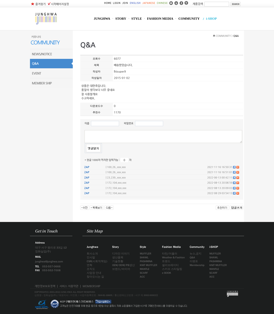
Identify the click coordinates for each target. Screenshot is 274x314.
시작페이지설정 (60, 4)
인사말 (91, 257)
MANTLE (144, 269)
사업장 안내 (94, 272)
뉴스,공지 (195, 253)
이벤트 (194, 261)
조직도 (91, 269)
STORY (120, 18)
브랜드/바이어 (121, 269)
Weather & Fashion (173, 257)
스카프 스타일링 (172, 269)
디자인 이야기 (121, 253)
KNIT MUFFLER (148, 265)
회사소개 (92, 253)
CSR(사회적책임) (97, 261)
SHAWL (144, 257)
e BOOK (166, 272)
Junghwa (92, 247)
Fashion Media (171, 247)
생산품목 (117, 257)
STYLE (136, 18)
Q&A (192, 257)
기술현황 (117, 261)
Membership (197, 265)
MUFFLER (145, 253)
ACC (142, 276)
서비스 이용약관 (69, 286)
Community (197, 247)
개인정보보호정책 (45, 286)
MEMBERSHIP (91, 286)
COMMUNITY (189, 18)
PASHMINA (146, 261)
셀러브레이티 (170, 265)
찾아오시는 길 (95, 276)
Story (115, 247)
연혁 (89, 265)
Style (143, 247)
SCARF (144, 272)
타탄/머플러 (169, 253)
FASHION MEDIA (160, 18)
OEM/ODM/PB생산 (123, 265)
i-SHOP (211, 18)
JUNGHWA (102, 18)
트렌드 (166, 261)
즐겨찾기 (40, 4)
